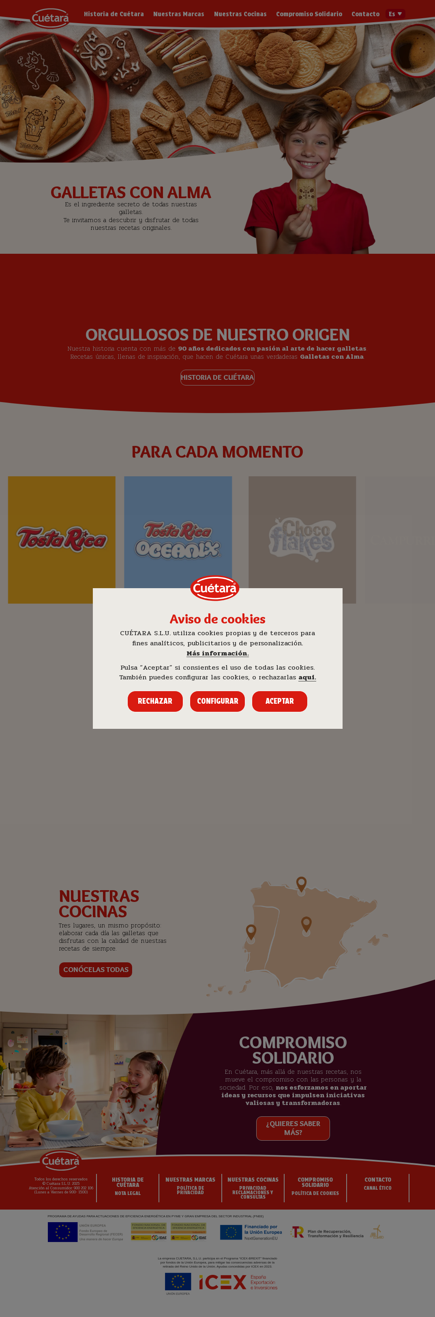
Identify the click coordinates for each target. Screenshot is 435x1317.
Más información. (217, 654)
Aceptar (280, 701)
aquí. (307, 677)
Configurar (217, 701)
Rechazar (155, 701)
